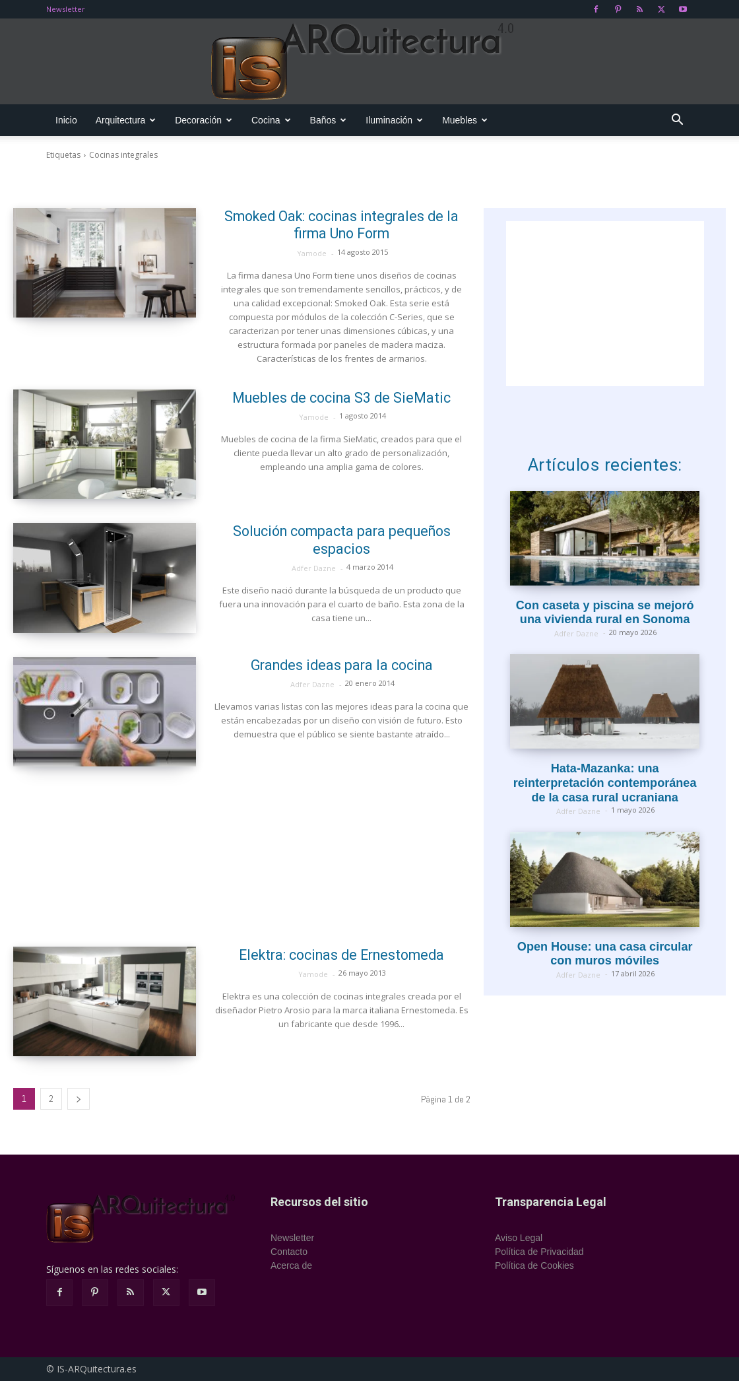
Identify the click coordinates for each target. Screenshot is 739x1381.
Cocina (271, 120)
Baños (328, 120)
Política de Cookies (534, 1265)
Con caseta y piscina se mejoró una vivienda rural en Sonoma (605, 612)
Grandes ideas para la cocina (342, 665)
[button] (677, 121)
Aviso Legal (518, 1237)
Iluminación (394, 120)
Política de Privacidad (539, 1251)
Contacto (289, 1251)
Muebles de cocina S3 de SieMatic (342, 397)
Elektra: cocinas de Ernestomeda (342, 955)
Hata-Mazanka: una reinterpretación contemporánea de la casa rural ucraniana (605, 782)
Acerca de (291, 1265)
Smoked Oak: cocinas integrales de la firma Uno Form (341, 225)
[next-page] (78, 1099)
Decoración (203, 120)
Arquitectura (126, 120)
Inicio (66, 120)
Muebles (465, 120)
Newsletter (65, 9)
